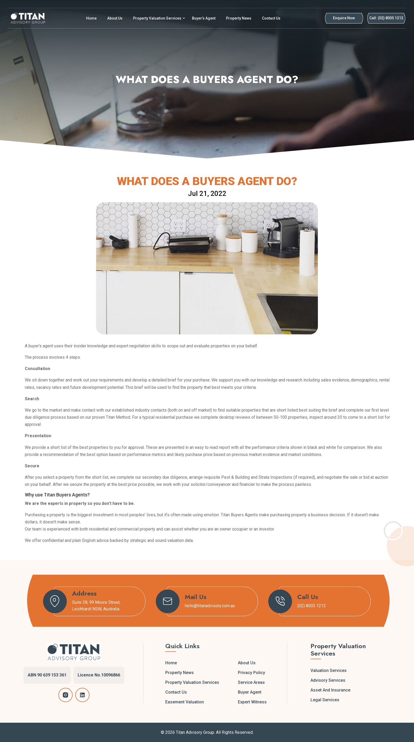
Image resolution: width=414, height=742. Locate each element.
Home (91, 18)
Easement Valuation (184, 701)
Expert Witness (252, 701)
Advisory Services (327, 680)
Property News (238, 18)
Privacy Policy (251, 672)
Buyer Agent (249, 692)
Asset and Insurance (330, 690)
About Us (115, 18)
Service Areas (251, 682)
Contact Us (271, 18)
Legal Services (324, 699)
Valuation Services (328, 670)
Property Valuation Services (157, 18)
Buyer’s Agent (203, 18)
